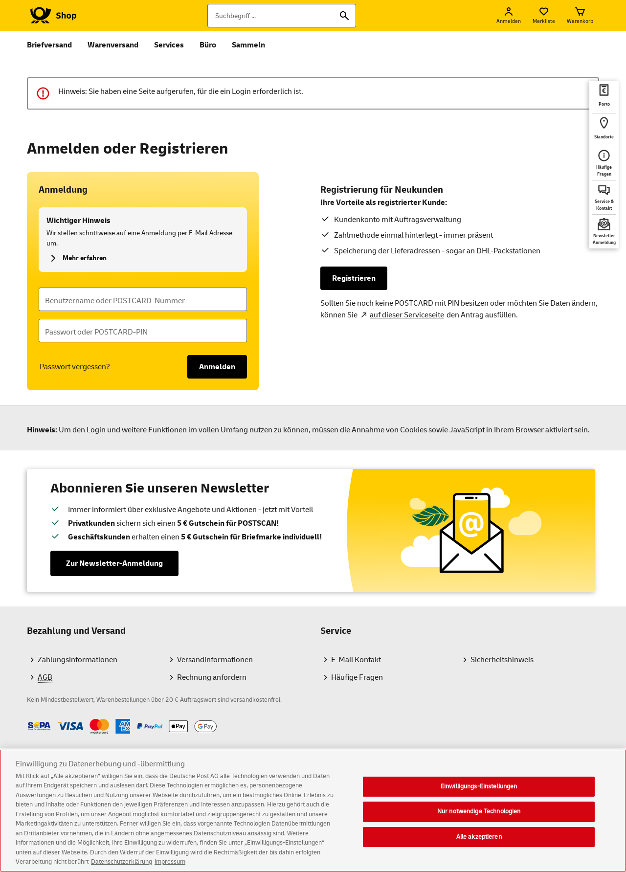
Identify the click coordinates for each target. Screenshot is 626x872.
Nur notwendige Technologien (479, 814)
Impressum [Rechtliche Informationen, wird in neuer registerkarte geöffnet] (170, 865)
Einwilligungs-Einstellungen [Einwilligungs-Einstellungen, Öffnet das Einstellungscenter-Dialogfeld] (479, 789)
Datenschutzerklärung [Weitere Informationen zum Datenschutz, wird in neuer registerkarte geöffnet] (121, 865)
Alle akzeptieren (479, 839)
